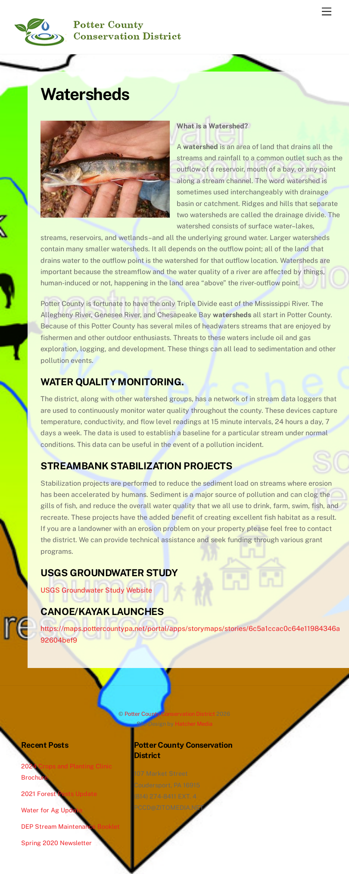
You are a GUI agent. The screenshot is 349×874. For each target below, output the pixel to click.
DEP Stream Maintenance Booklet (70, 826)
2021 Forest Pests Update (59, 793)
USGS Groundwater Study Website (96, 590)
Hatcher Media (193, 724)
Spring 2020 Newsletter (56, 842)
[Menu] (326, 11)
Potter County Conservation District (170, 714)
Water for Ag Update (51, 810)
